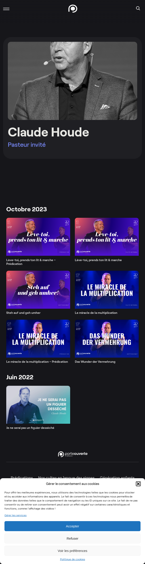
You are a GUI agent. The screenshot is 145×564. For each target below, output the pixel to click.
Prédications (22, 478)
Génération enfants (117, 478)
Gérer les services (15, 515)
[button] (138, 484)
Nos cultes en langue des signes (66, 478)
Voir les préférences (72, 551)
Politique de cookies (72, 559)
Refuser (72, 538)
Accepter (72, 526)
